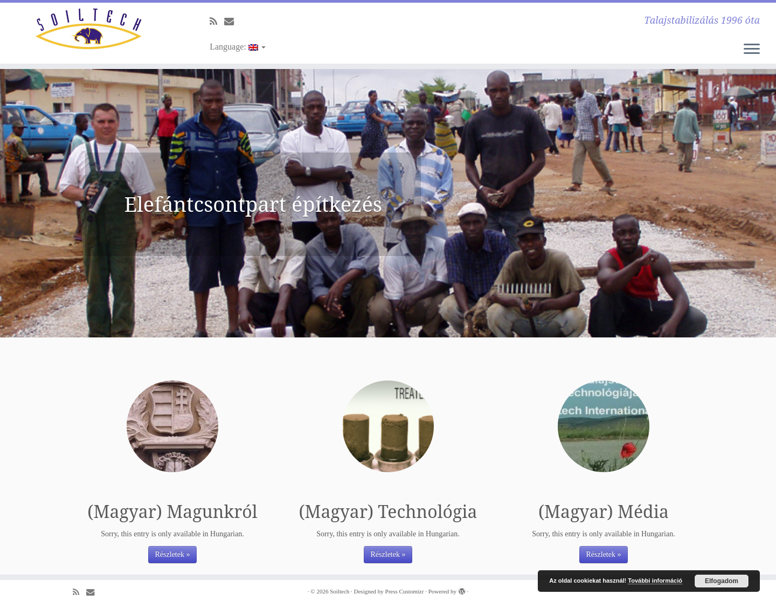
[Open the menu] (752, 50)
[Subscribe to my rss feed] (217, 21)
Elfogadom (721, 581)
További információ (655, 580)
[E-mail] (232, 21)
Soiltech (339, 591)
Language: (238, 46)
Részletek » (172, 554)
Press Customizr (404, 591)
